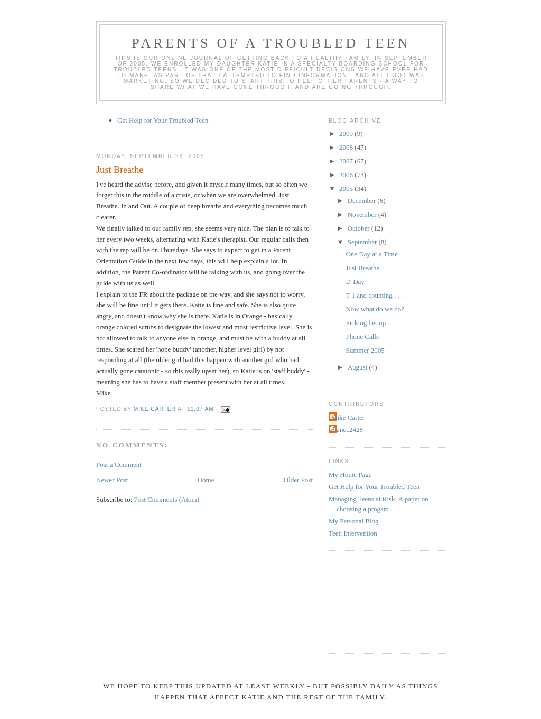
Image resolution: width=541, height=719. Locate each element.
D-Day (355, 281)
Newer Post (112, 480)
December (363, 201)
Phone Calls (362, 336)
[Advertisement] (376, 600)
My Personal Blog (354, 521)
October (359, 228)
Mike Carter (348, 417)
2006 (347, 175)
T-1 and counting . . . (374, 295)
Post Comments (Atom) (167, 499)
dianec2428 (347, 430)
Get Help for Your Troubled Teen (162, 120)
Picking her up (366, 323)
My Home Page (350, 474)
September (363, 242)
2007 (347, 161)
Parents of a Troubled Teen (271, 43)
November (363, 214)
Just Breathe (362, 268)
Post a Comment (119, 464)
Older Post (298, 480)
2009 (347, 133)
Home (206, 480)
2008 (347, 147)
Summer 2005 (365, 350)
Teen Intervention (353, 533)
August (358, 367)
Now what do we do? (375, 309)
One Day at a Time (371, 254)
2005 (347, 188)
